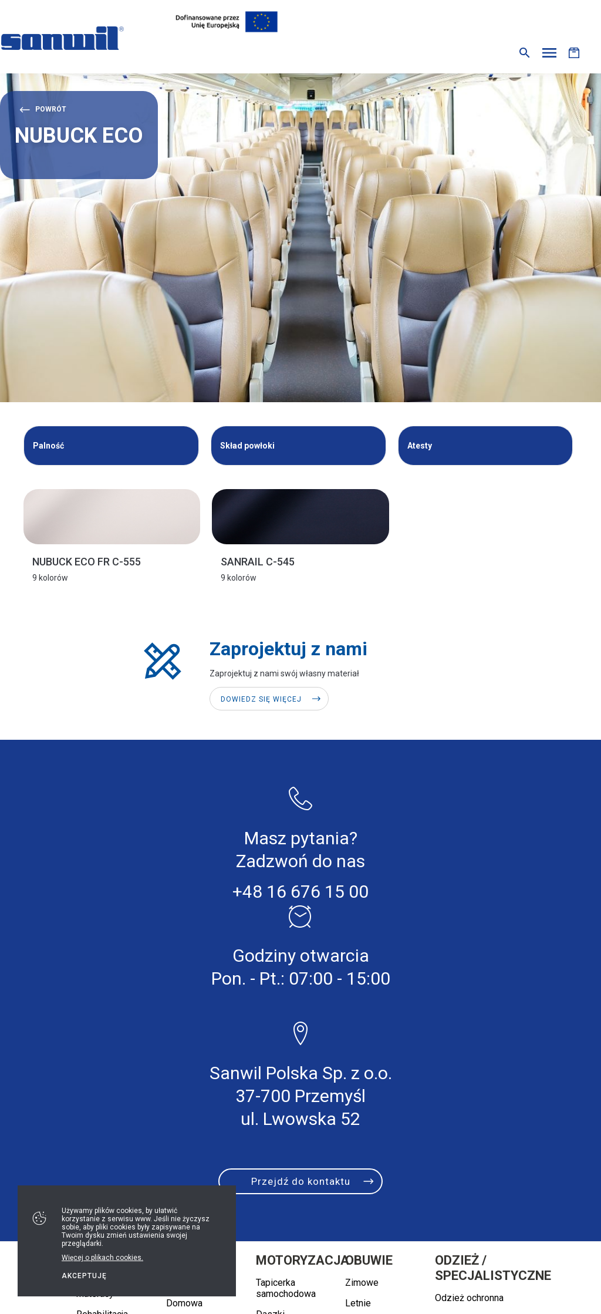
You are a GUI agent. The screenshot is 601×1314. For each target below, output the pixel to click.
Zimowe (362, 1282)
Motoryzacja (302, 1260)
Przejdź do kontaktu (300, 1181)
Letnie (358, 1303)
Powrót (50, 109)
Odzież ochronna (469, 1297)
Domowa (184, 1303)
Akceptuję (84, 1276)
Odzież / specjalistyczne (493, 1268)
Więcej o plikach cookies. (102, 1258)
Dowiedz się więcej (261, 699)
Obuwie (369, 1260)
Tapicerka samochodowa (286, 1288)
